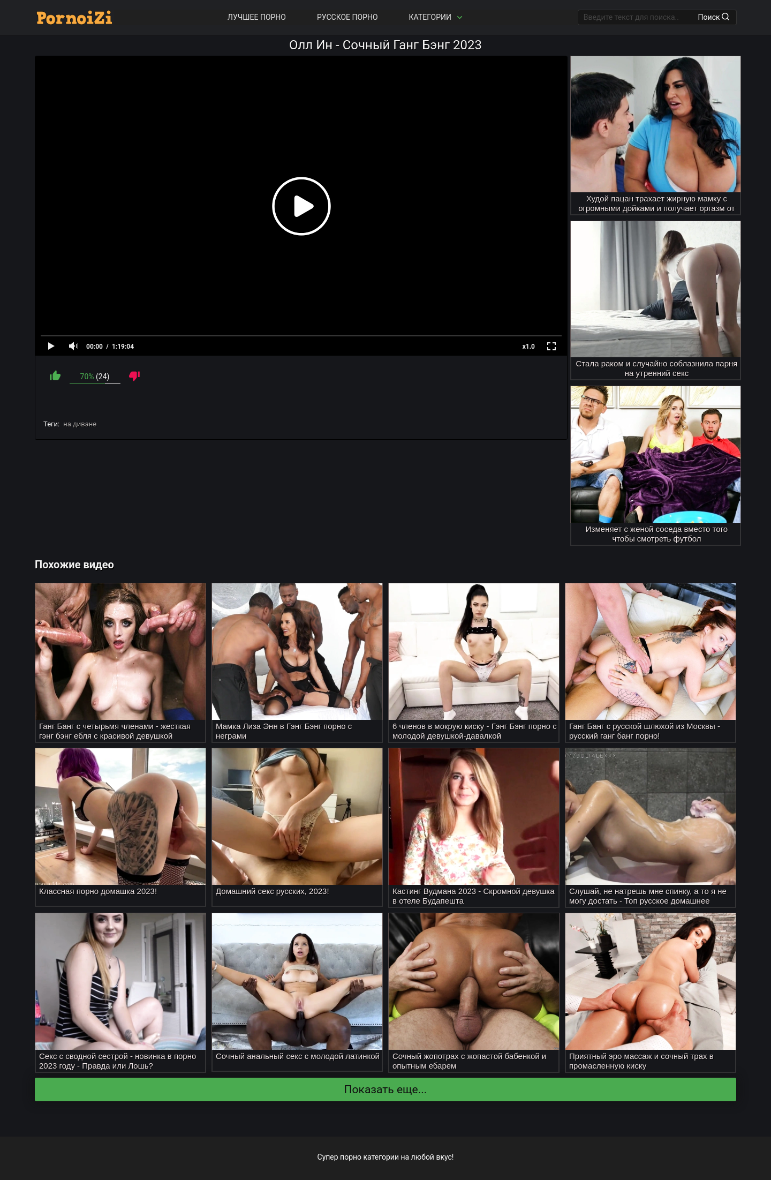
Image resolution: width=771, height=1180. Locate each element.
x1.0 (529, 346)
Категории (437, 17)
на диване (79, 424)
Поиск (713, 17)
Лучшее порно (257, 17)
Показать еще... (385, 1089)
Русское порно (347, 17)
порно (350, 1157)
